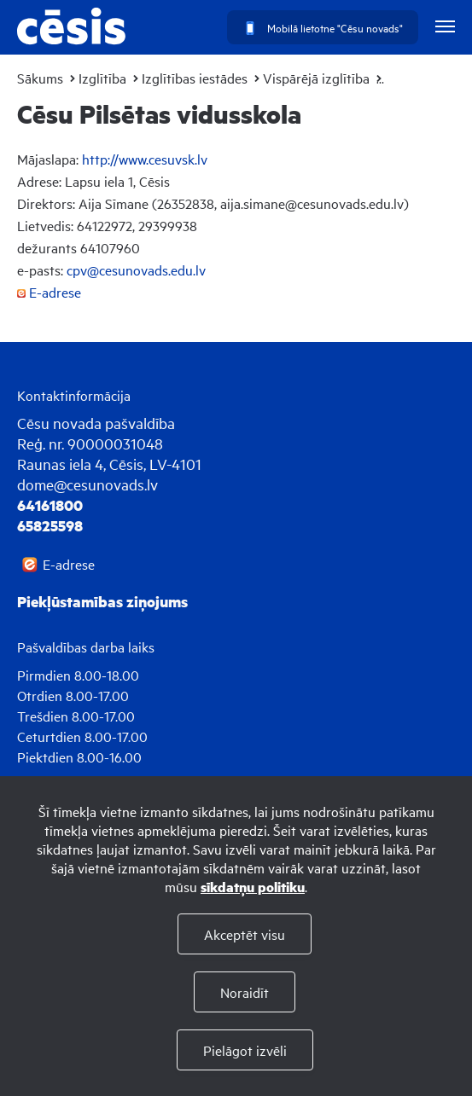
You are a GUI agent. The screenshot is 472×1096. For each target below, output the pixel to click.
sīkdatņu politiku (253, 886)
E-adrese (49, 291)
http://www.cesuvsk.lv (144, 158)
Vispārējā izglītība (316, 77)
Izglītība (102, 77)
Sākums (40, 77)
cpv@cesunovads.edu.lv (136, 269)
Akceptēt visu (244, 934)
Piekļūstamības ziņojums (102, 601)
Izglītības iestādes (195, 77)
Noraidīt (244, 992)
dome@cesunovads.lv (87, 484)
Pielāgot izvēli (245, 1050)
